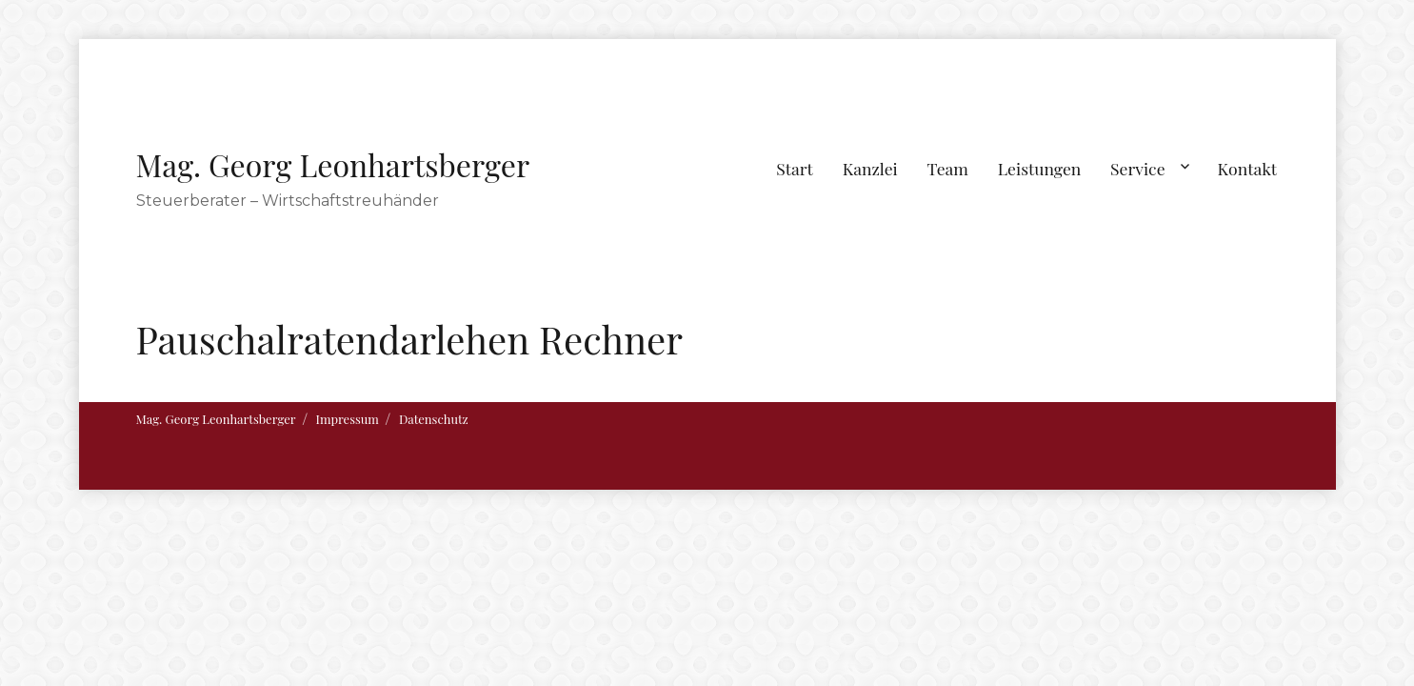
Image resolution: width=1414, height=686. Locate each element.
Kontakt (1248, 168)
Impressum (347, 419)
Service (1137, 168)
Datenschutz (433, 419)
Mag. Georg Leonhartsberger (333, 164)
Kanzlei (870, 168)
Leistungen (1040, 168)
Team (946, 168)
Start (794, 168)
